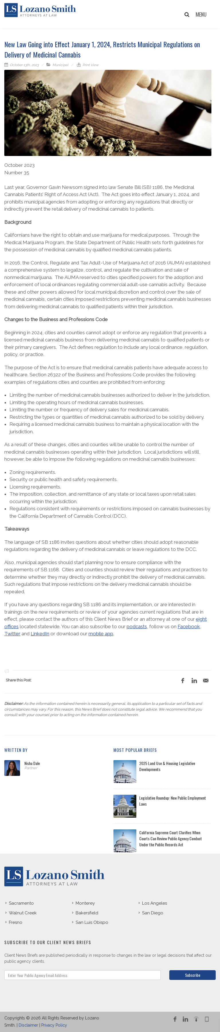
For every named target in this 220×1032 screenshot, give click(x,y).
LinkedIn (40, 633)
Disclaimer (28, 1025)
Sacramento (21, 903)
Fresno (15, 922)
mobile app (101, 633)
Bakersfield (87, 913)
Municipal (60, 65)
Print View (90, 65)
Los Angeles (154, 903)
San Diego (152, 913)
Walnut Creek (23, 913)
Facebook (189, 626)
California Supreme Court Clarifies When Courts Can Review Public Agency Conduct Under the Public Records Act (170, 838)
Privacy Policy (54, 1025)
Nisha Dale (32, 763)
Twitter (12, 633)
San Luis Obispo (92, 922)
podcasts (137, 626)
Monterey (85, 903)
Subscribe (192, 975)
